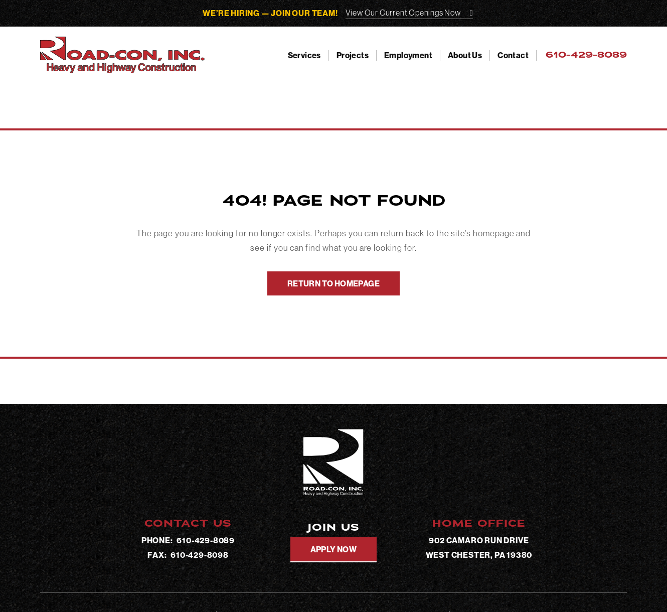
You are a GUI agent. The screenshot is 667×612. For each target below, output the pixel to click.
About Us (465, 55)
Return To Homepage (333, 283)
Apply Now (333, 549)
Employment (408, 55)
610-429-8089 (206, 540)
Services (304, 55)
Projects (353, 55)
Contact (513, 55)
